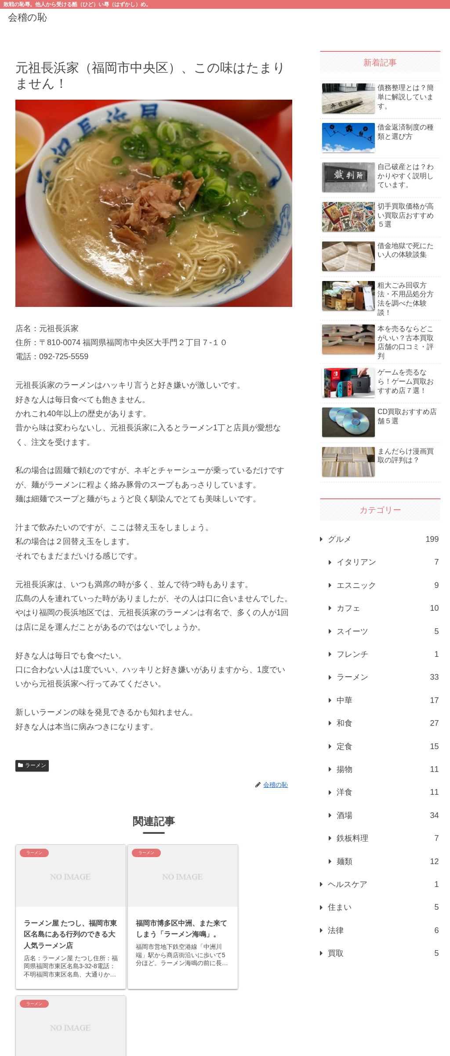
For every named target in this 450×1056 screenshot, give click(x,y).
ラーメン (32, 765)
